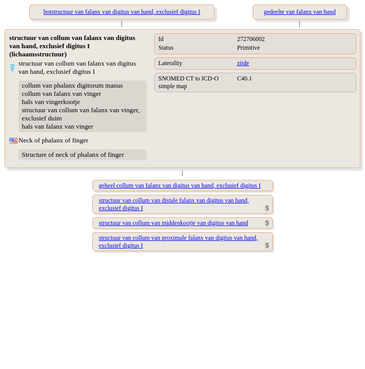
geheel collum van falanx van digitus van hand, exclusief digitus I (180, 185)
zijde (243, 63)
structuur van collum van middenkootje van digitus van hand (173, 223)
